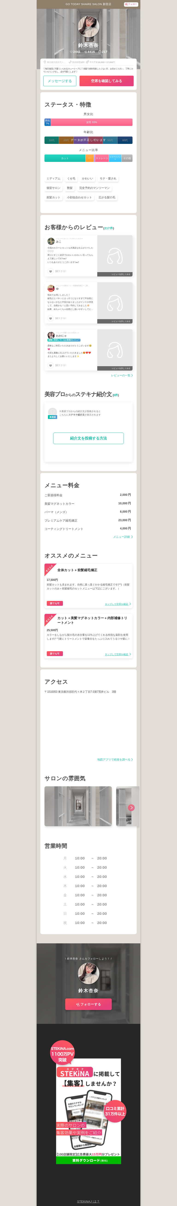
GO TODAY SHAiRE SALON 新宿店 (88, 4)
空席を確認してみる (106, 81)
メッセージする (60, 81)
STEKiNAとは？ (88, 1201)
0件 (116, 395)
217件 (108, 228)
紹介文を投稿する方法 (88, 438)
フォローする (90, 1004)
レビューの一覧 (120, 375)
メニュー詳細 (121, 536)
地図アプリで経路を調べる (113, 759)
